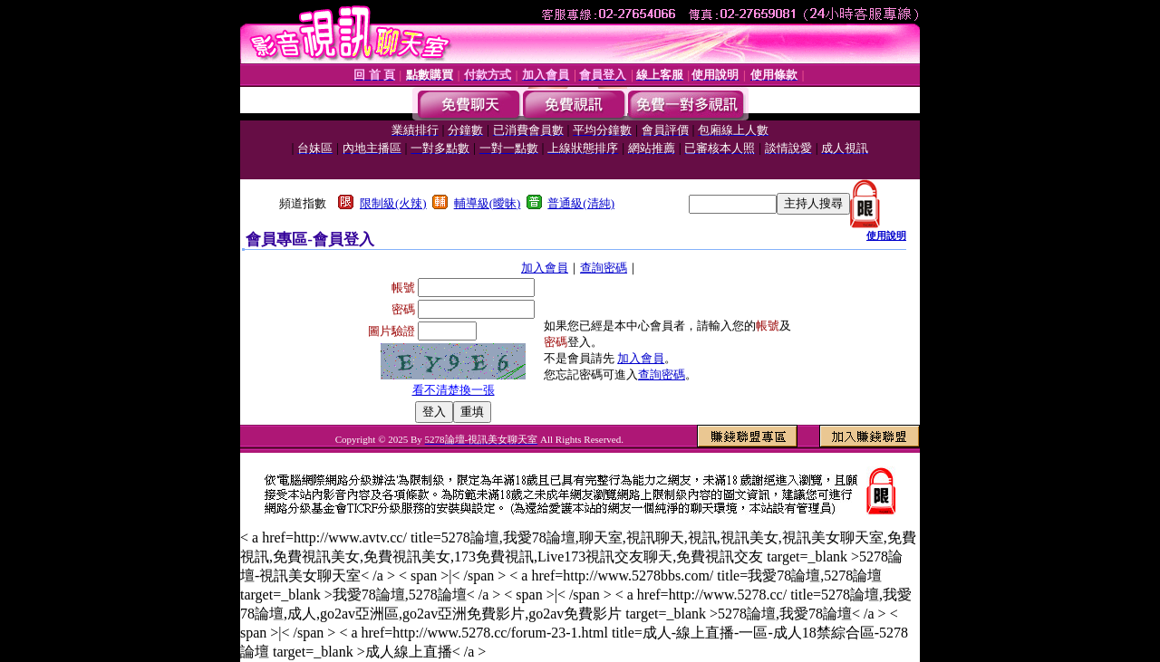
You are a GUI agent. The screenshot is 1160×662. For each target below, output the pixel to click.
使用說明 (886, 235)
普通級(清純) (580, 203)
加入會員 (544, 267)
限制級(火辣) (393, 203)
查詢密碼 (603, 267)
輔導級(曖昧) (487, 203)
